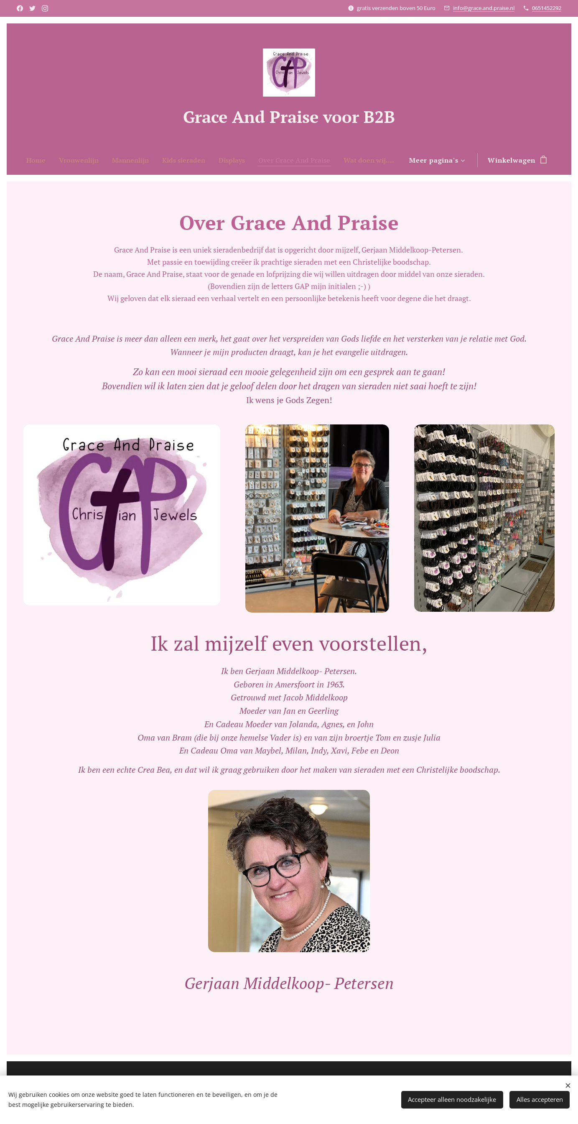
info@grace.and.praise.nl (483, 8)
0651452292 (546, 8)
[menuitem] (60, 160)
